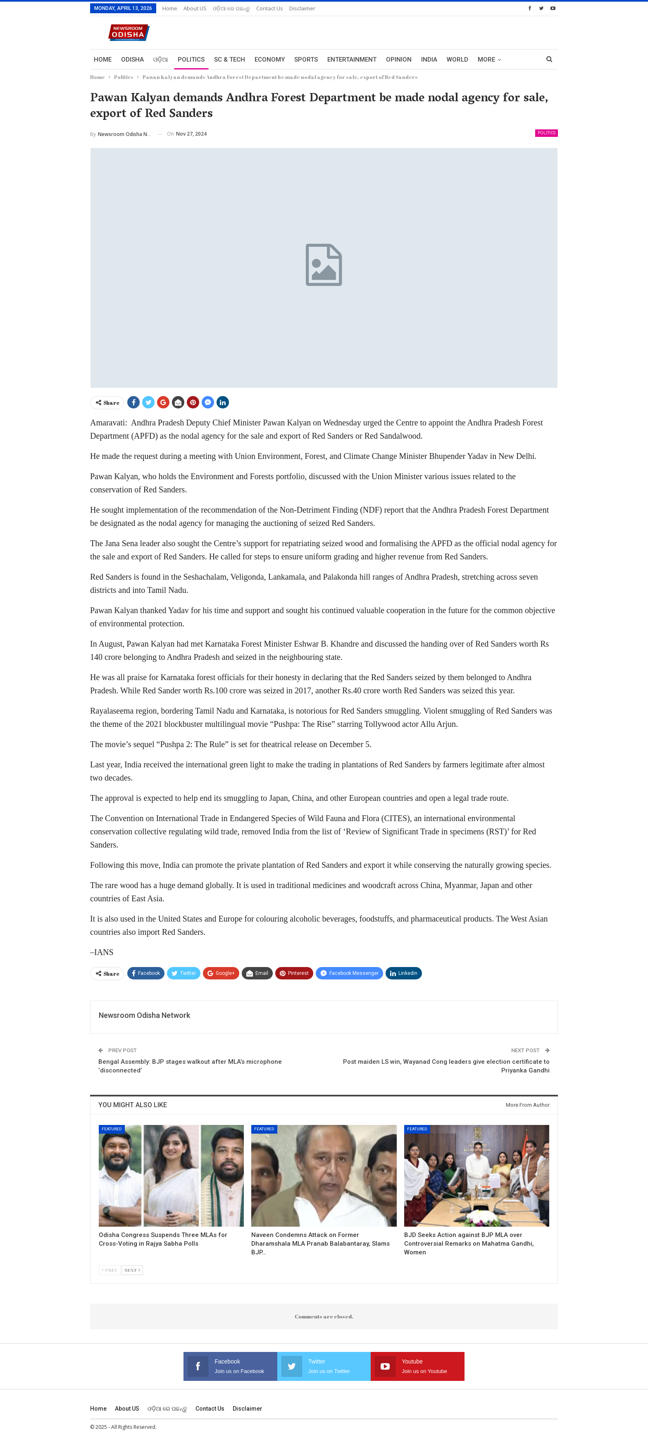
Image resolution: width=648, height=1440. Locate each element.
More (486, 59)
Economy (270, 59)
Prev (110, 1270)
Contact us (269, 8)
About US (195, 8)
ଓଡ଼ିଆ (160, 59)
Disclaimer (302, 8)
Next (132, 1270)
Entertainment (351, 59)
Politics (191, 59)
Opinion (399, 59)
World (457, 59)
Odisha (132, 59)
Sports (306, 59)
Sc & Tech (229, 59)
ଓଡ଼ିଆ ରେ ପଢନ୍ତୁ (231, 8)
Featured (112, 1129)
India (429, 59)
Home (169, 8)
